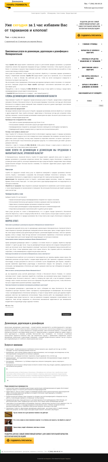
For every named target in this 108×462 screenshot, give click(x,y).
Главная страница (90, 44)
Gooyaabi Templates (65, 458)
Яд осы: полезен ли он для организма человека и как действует (31, 413)
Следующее (9, 314)
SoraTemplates (47, 458)
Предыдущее (66, 314)
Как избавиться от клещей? (90, 93)
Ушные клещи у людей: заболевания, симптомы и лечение (29, 427)
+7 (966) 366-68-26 (95, 4)
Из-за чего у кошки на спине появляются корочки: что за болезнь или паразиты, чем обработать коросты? (42, 420)
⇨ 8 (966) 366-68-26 (17, 37)
